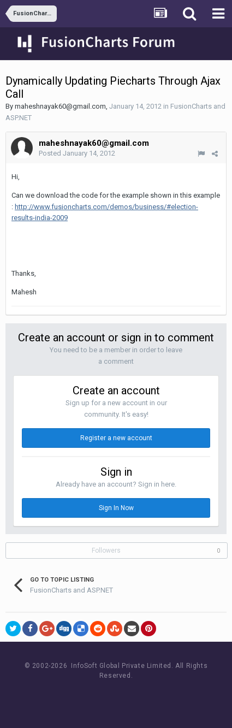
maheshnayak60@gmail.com (60, 106)
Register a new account (116, 438)
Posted (77, 153)
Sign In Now (116, 508)
